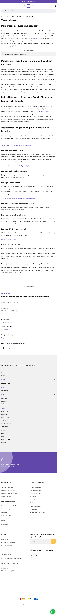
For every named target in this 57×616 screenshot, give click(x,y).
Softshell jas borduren (36, 500)
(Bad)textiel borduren (36, 490)
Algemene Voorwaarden (28, 604)
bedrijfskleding (12, 76)
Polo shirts (19, 16)
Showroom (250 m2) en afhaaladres (11, 558)
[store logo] (28, 6)
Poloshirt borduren (35, 487)
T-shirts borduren (38, 111)
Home (3, 16)
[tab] (28, 286)
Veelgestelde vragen (7, 487)
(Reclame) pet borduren (37, 503)
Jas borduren (33, 496)
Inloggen (51, 6)
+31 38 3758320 (5, 329)
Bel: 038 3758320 (6, 546)
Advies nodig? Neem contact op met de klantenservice (17, 145)
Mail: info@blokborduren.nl (9, 542)
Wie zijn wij (4, 524)
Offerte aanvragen (6, 496)
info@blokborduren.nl (37, 38)
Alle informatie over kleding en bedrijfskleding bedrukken (18, 198)
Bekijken (3, 338)
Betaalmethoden (6, 515)
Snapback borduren (35, 506)
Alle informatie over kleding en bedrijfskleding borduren (17, 166)
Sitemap (28, 610)
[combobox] (28, 11)
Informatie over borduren (8, 490)
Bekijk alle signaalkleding (8, 239)
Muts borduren (34, 509)
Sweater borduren (35, 493)
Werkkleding (10, 16)
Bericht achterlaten (7, 549)
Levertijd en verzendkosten (9, 506)
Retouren (4, 512)
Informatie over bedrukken (9, 493)
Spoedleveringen (6, 509)
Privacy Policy (29, 607)
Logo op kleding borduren (37, 512)
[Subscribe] (53, 541)
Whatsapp (4, 539)
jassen (17, 114)
